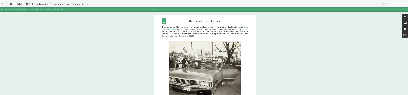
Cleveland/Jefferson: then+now (205, 21)
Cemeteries (54, 9)
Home (14, 9)
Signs (62, 9)
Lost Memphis (23, 9)
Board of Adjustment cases (39, 9)
